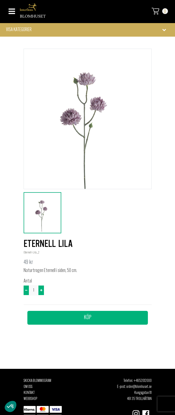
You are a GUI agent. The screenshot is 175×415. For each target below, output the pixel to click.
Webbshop (30, 399)
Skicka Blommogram (37, 381)
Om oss (28, 387)
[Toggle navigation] (11, 10)
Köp (87, 318)
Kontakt (29, 393)
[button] (87, 30)
